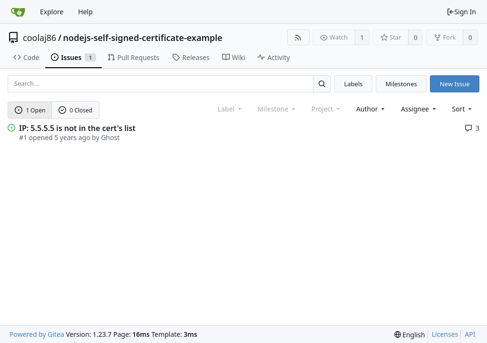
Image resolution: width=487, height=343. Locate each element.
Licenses (445, 334)
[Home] (18, 11)
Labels (353, 84)
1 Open (30, 110)
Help (85, 11)
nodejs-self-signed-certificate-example (143, 37)
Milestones (401, 84)
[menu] (463, 109)
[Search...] (322, 83)
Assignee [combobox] (419, 108)
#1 (23, 137)
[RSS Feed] (298, 37)
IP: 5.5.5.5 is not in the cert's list (77, 128)
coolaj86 (39, 37)
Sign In (461, 11)
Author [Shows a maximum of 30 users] (371, 108)
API (470, 334)
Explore (51, 11)
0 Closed (75, 110)
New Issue (455, 84)
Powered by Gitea (37, 334)
